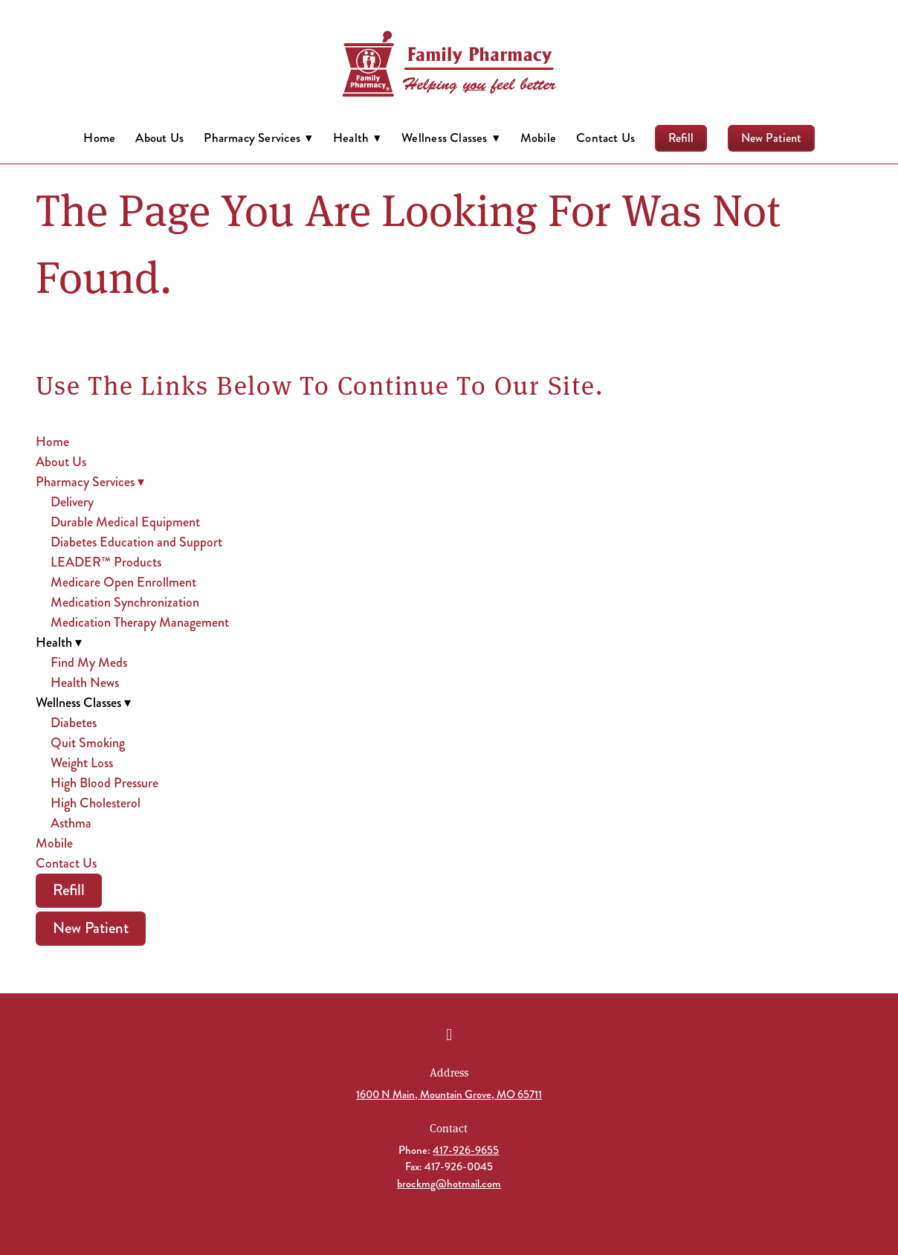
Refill (681, 137)
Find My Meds (89, 662)
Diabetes (74, 722)
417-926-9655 (466, 1150)
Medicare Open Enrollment (123, 582)
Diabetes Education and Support (136, 542)
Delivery (72, 502)
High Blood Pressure (104, 783)
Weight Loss (82, 762)
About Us (159, 137)
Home (99, 137)
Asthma (71, 823)
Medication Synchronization (125, 602)
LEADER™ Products (106, 562)
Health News (85, 682)
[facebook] (449, 1035)
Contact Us (605, 137)
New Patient (771, 137)
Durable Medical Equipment (125, 522)
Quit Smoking (88, 742)
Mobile (538, 137)
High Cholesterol (95, 803)
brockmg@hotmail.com (449, 1183)
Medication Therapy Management (140, 622)
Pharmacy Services (258, 137)
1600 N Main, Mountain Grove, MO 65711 (449, 1094)
